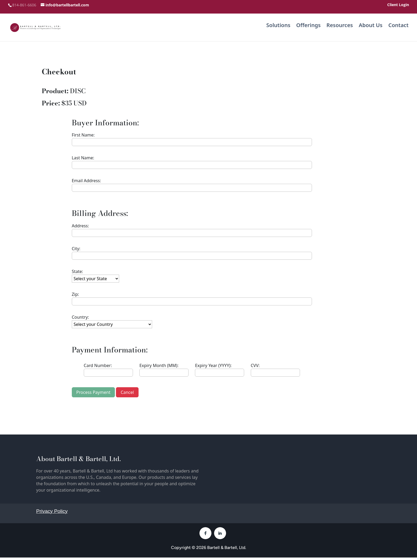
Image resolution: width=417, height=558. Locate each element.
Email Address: (86, 181)
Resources (340, 26)
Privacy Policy (52, 511)
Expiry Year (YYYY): (213, 366)
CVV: (255, 366)
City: (76, 249)
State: (77, 272)
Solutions (278, 26)
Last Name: (83, 158)
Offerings (308, 26)
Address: (80, 226)
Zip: (75, 295)
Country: (80, 318)
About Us (370, 26)
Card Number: (98, 366)
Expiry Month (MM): (158, 366)
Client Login (398, 5)
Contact (398, 26)
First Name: (83, 135)
